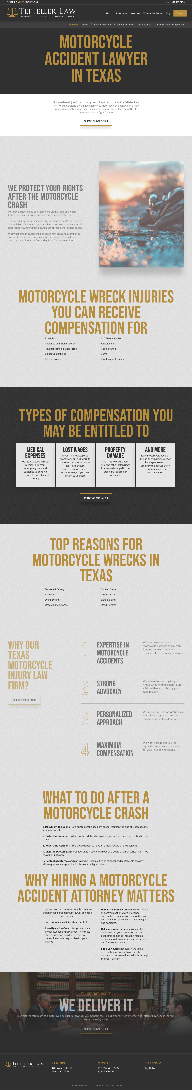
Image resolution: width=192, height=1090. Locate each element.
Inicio (85, 24)
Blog (168, 13)
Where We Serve (152, 13)
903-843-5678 (110, 1068)
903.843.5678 (175, 2)
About (109, 13)
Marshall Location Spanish (169, 24)
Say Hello (149, 1068)
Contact (180, 13)
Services (135, 13)
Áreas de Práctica (101, 24)
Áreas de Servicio (124, 24)
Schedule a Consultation (22, 2)
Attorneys (121, 13)
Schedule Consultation (96, 121)
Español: (73, 24)
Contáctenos (144, 24)
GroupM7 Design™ (115, 1085)
